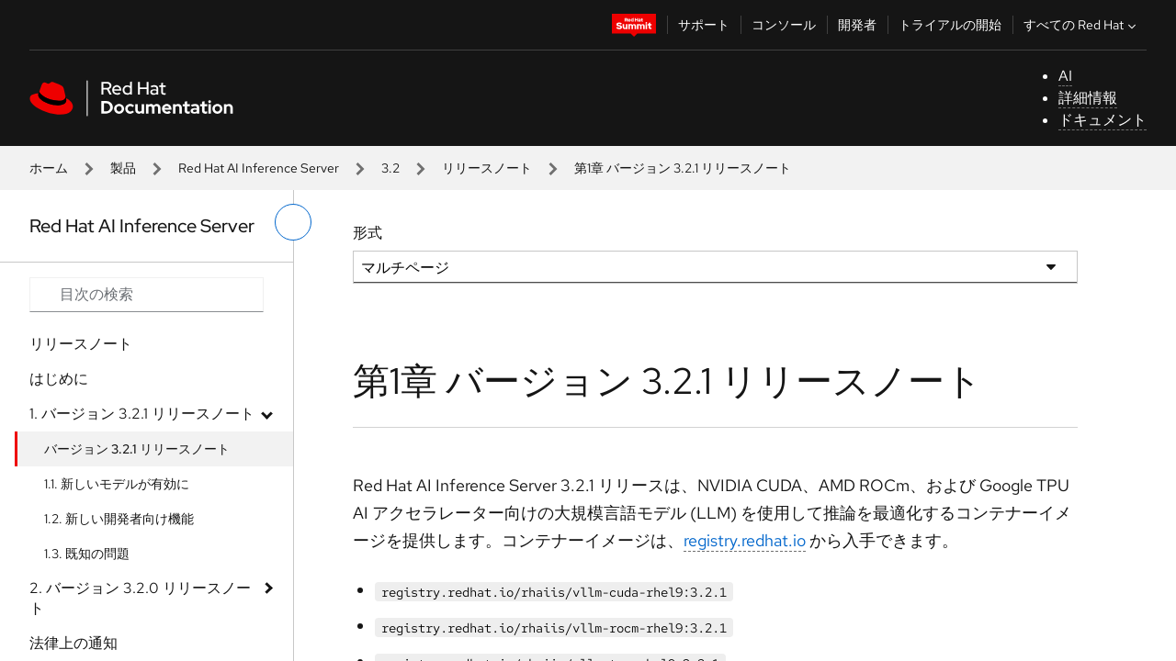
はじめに (58, 378)
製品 (123, 168)
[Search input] (146, 294)
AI (1065, 75)
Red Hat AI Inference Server (258, 168)
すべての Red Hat (1081, 25)
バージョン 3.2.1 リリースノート (137, 449)
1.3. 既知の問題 (87, 553)
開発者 (857, 25)
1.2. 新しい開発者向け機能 (119, 518)
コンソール (784, 25)
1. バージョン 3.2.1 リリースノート (141, 413)
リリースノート (487, 168)
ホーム (48, 168)
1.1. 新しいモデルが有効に (116, 484)
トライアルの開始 (950, 25)
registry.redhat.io (745, 540)
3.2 (390, 168)
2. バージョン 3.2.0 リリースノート (140, 598)
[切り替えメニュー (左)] (293, 222)
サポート (703, 25)
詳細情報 (1087, 97)
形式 (367, 232)
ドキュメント (1102, 119)
